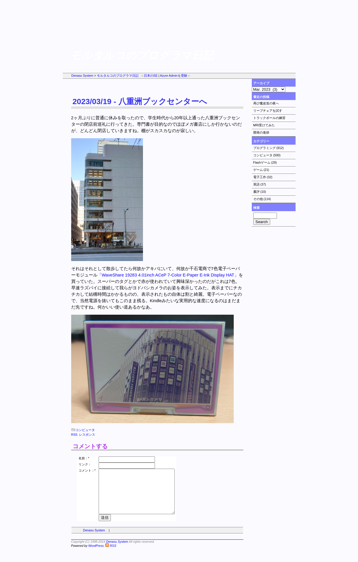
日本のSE (149, 75)
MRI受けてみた (264, 125)
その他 (258, 199)
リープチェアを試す (267, 110)
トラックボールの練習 (269, 118)
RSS (74, 434)
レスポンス (87, 434)
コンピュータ (263, 155)
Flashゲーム (261, 162)
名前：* (83, 458)
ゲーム (258, 169)
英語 (256, 184)
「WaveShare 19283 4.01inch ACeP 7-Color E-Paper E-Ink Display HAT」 (168, 275)
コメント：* (87, 470)
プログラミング (264, 148)
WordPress (96, 554)
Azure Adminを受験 (175, 75)
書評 (256, 191)
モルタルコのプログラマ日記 (118, 75)
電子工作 (259, 177)
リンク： (84, 464)
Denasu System (82, 75)
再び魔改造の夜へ (266, 103)
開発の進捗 (261, 132)
